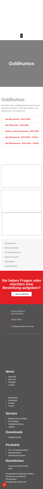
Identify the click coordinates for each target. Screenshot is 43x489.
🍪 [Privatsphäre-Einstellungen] (4, 485)
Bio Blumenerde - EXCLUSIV (17, 119)
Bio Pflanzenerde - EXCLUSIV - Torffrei (22, 143)
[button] (21, 36)
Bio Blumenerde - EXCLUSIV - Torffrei (21, 137)
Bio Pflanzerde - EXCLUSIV (17, 125)
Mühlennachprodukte (11, 248)
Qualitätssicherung (11, 266)
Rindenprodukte (10, 261)
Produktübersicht (10, 243)
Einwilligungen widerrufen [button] (16, 482)
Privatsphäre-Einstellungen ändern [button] (20, 474)
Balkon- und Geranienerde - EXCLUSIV (22, 131)
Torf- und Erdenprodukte (13, 252)
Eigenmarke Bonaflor (11, 257)
